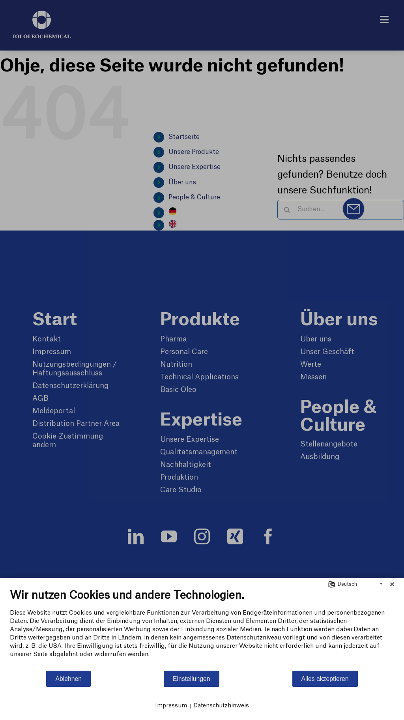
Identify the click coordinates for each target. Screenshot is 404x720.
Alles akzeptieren (325, 678)
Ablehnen (68, 678)
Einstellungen (191, 678)
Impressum (171, 706)
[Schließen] (392, 584)
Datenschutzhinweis (221, 706)
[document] (202, 629)
